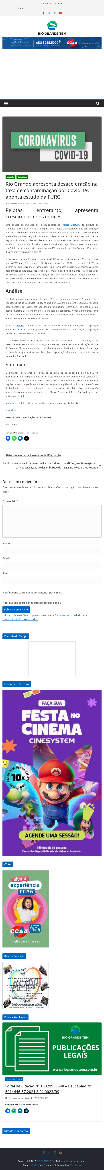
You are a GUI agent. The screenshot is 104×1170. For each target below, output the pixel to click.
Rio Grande (22, 177)
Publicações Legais (14, 1079)
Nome (7, 543)
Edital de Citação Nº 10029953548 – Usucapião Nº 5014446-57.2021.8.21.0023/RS (48, 1088)
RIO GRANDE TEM (40, 203)
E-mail (7, 558)
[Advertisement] (52, 76)
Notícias (10, 177)
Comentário (10, 501)
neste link (19, 396)
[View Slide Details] (52, 43)
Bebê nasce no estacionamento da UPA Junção (31, 455)
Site (4, 573)
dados (20, 325)
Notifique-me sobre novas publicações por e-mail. (31, 602)
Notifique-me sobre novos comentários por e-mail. (32, 592)
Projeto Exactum (70, 224)
